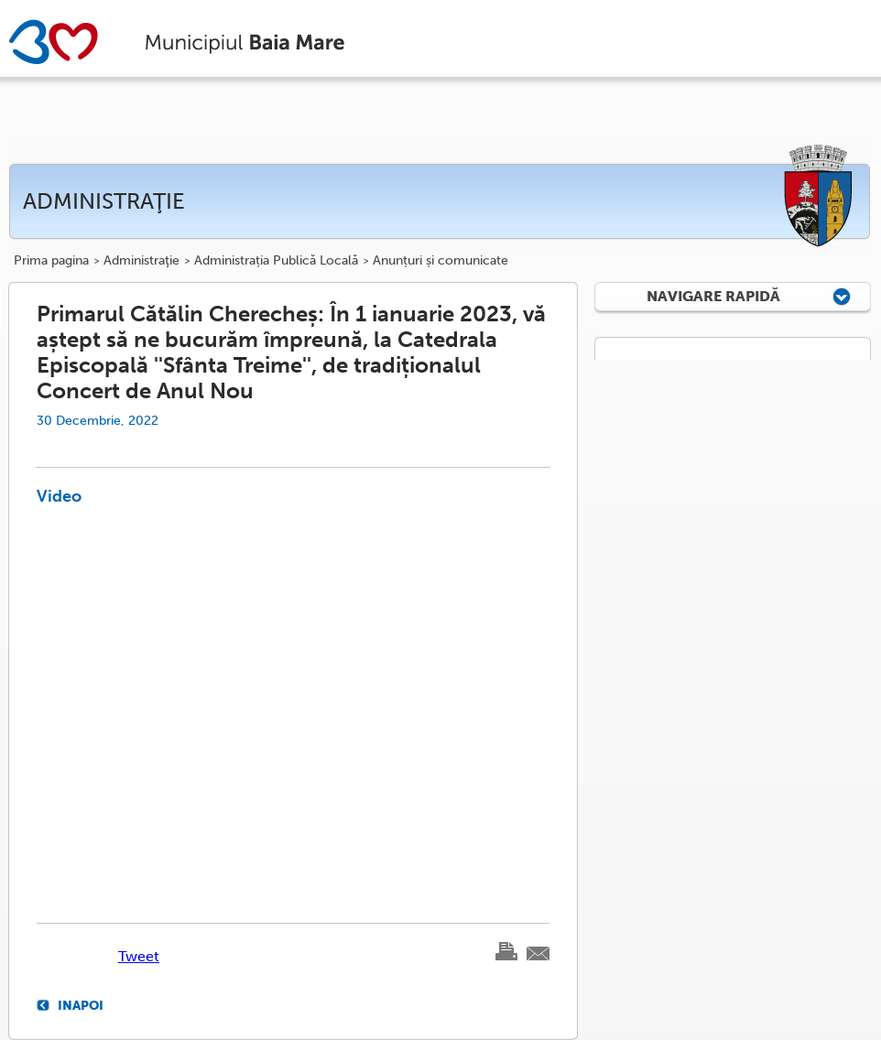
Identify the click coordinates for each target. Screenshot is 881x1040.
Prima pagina (51, 261)
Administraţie (141, 261)
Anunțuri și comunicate (440, 261)
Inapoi (80, 1005)
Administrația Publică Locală (276, 261)
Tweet (138, 956)
